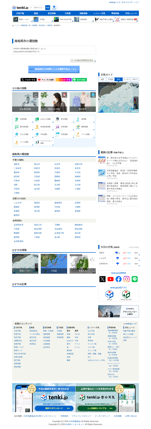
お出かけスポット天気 (96, 360)
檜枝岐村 (79, 225)
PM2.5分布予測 (20, 354)
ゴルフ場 (91, 347)
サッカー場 (92, 344)
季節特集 (115, 13)
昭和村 (78, 237)
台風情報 (46, 344)
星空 (68, 344)
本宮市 (78, 168)
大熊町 (78, 207)
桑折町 (17, 172)
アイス (77, 344)
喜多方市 (38, 225)
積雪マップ (18, 350)
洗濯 (68, 334)
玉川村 (78, 185)
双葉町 (17, 211)
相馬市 (37, 203)
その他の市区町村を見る (83, 60)
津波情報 (46, 337)
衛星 (102, 79)
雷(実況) (33, 344)
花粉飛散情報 (115, 331)
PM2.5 (134, 79)
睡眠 (68, 360)
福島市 (17, 164)
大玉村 (78, 172)
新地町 (78, 211)
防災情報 (52, 13)
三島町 (37, 237)
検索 (47, 7)
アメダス (126, 79)
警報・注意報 (48, 331)
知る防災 (46, 347)
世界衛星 (60, 337)
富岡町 (37, 207)
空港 (89, 337)
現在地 (54, 9)
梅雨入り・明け (115, 348)
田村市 (37, 168)
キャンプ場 (92, 350)
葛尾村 (57, 211)
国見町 (37, 172)
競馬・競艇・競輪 (94, 354)
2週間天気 (18, 341)
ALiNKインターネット (45, 416)
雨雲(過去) (33, 331)
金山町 (57, 237)
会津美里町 (18, 241)
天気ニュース (131, 13)
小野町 (17, 193)
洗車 (68, 357)
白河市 (57, 164)
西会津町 (79, 229)
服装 (68, 337)
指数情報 (83, 13)
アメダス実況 (35, 334)
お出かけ (70, 341)
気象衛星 (60, 334)
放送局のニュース (130, 337)
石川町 (57, 185)
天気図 (68, 13)
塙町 (16, 185)
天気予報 (20, 13)
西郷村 (57, 176)
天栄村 (37, 176)
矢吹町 (37, 181)
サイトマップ (127, 2)
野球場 (90, 341)
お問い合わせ (131, 416)
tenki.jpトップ (114, 2)
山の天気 (91, 331)
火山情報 (46, 341)
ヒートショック (115, 364)
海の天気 (91, 334)
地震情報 (46, 334)
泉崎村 (78, 176)
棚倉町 (57, 181)
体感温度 (70, 354)
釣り (89, 357)
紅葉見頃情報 (115, 359)
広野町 (78, 203)
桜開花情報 (115, 337)
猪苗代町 (38, 233)
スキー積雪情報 (115, 370)
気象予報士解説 (129, 331)
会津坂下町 (59, 233)
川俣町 (57, 172)
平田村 (17, 189)
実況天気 (33, 337)
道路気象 (17, 363)
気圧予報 (17, 337)
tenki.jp (20, 8)
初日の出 (115, 375)
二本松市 (18, 168)
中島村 (17, 181)
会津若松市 (18, 225)
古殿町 (57, 189)
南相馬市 (58, 203)
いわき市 (18, 203)
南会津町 (38, 229)
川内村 (57, 207)
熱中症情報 (115, 354)
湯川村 (78, 233)
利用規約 (64, 416)
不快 (76, 337)
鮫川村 (37, 185)
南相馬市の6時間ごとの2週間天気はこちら (56, 69)
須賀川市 (79, 164)
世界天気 (17, 334)
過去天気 (33, 341)
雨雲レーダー (19, 347)
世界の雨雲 (18, 357)
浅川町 (37, 189)
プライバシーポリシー (81, 416)
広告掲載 (118, 416)
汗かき (77, 334)
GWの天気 (115, 342)
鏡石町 (17, 176)
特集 (125, 340)
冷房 (76, 341)
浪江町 (37, 211)
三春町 (78, 189)
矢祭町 (78, 181)
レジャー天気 (99, 13)
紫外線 (69, 350)
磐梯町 (17, 233)
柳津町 (17, 237)
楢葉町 (17, 207)
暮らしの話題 (128, 334)
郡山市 (37, 164)
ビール (77, 347)
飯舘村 (17, 215)
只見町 (17, 229)
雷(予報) (17, 360)
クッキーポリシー (102, 416)
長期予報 (17, 344)
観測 (36, 13)
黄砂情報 (17, 367)
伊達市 (57, 168)
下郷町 (57, 225)
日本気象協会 (29, 416)
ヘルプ (136, 2)
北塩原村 (58, 229)
